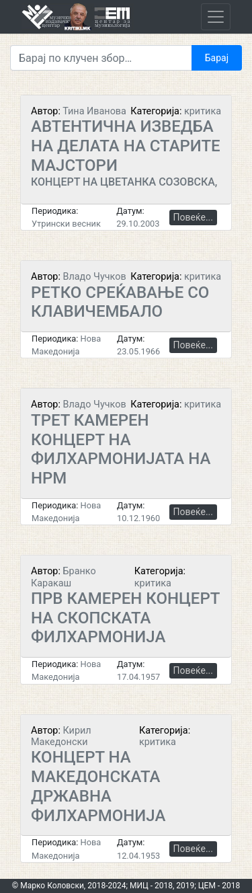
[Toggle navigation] (215, 16)
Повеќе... (193, 217)
